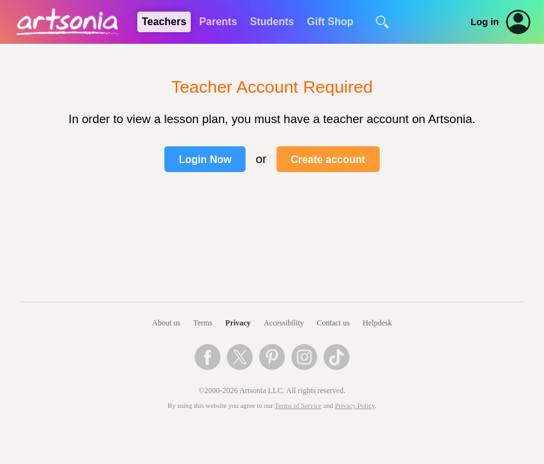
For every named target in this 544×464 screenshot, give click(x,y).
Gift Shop (330, 21)
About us (166, 322)
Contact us (333, 322)
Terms (203, 322)
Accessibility (284, 322)
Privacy (238, 322)
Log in (485, 22)
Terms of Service (298, 405)
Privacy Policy (355, 405)
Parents (218, 21)
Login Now (205, 159)
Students (272, 21)
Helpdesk (377, 322)
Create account (328, 159)
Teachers (164, 21)
